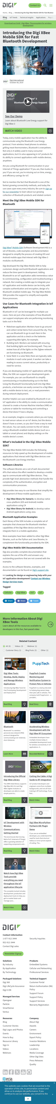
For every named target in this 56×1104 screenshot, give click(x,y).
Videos (19, 646)
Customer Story (13, 650)
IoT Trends (13, 17)
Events (6, 1033)
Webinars (7, 1052)
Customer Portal (37, 982)
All (8, 646)
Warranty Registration (39, 1004)
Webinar (32, 646)
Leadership (35, 1045)
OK (28, 1099)
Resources (7, 1018)
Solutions (7, 961)
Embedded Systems (39, 964)
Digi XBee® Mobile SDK (13, 247)
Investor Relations (38, 1041)
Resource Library (10, 1041)
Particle (6, 1004)
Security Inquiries (37, 938)
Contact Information (12, 935)
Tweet (35, 600)
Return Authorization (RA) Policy (41, 988)
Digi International (17, 80)
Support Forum (36, 993)
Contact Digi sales (11, 946)
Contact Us (35, 5)
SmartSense (8, 1008)
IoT (40, 592)
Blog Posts (31, 650)
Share (10, 600)
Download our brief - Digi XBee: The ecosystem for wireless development (28, 24)
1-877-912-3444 (10, 938)
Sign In (6, 1045)
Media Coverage (37, 1052)
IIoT (32, 592)
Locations (34, 1048)
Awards (33, 1025)
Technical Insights (26, 17)
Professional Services (39, 972)
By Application (9, 968)
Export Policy (35, 1037)
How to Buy (8, 1037)
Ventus (6, 1011)
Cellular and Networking (41, 968)
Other (44, 650)
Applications (40, 17)
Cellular (8, 592)
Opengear (7, 1000)
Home (5, 13)
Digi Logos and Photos (13, 1029)
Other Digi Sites (36, 1056)
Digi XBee (21, 592)
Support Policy (36, 997)
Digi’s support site (40, 570)
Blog (10, 13)
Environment (35, 1033)
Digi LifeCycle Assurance (13, 986)
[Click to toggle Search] (45, 5)
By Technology (9, 972)
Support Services (37, 1001)
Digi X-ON (7, 990)
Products (34, 961)
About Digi (34, 1022)
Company (34, 1018)
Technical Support (38, 978)
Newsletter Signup (13, 953)
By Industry (8, 964)
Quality (33, 1064)
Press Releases (36, 1060)
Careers (33, 1029)
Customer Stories (10, 1025)
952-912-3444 (9, 942)
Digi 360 (6, 982)
